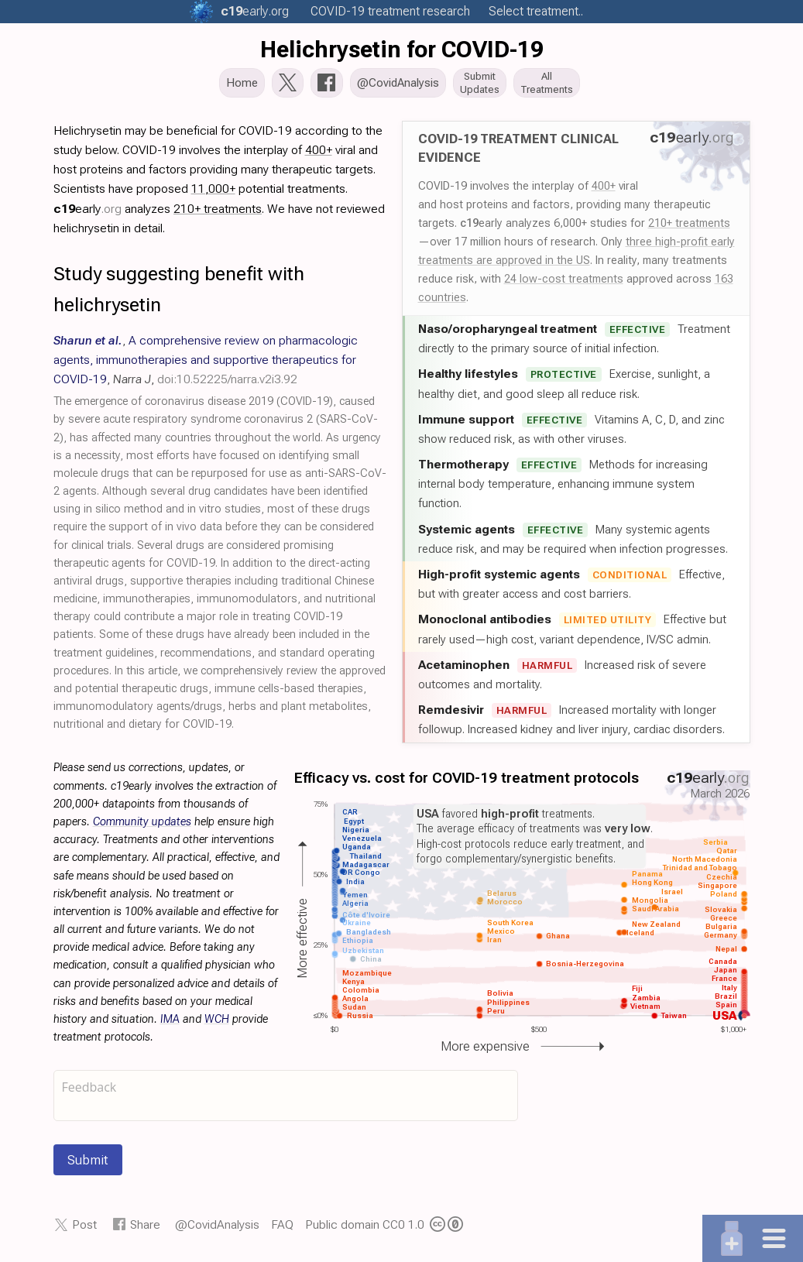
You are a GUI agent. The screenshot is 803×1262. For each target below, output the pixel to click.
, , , (205, 364)
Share (145, 1229)
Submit (87, 1164)
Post (84, 1229)
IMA (170, 1024)
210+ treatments (689, 228)
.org (255, 11)
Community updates (142, 826)
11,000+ (213, 193)
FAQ (282, 1229)
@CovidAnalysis (217, 1229)
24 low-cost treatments (563, 283)
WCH (216, 1024)
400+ (604, 190)
